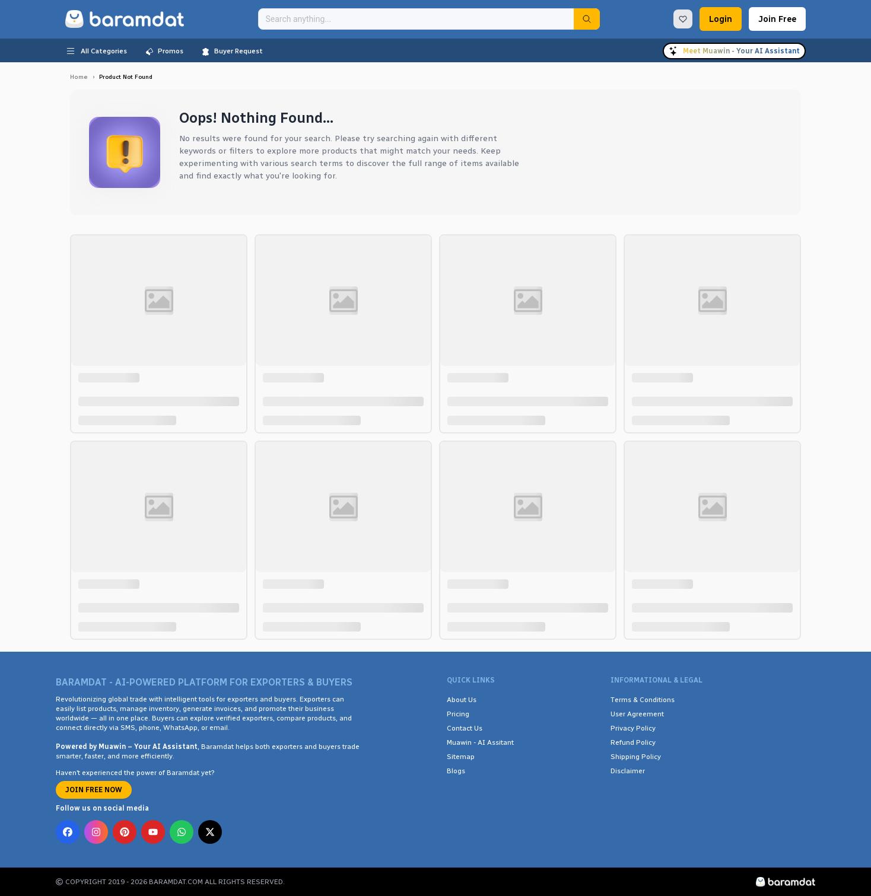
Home (79, 77)
